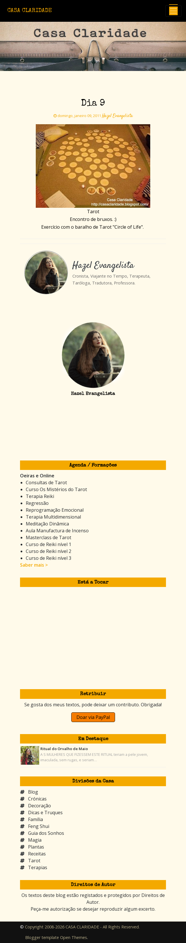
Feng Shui (38, 826)
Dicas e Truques (45, 812)
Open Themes (73, 937)
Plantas (36, 847)
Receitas (37, 854)
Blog (33, 792)
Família (35, 819)
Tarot (34, 860)
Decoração (39, 805)
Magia (34, 840)
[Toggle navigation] (173, 11)
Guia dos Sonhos (46, 833)
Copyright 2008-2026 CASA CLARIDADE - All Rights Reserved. (82, 927)
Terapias (37, 867)
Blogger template (42, 937)
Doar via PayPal (93, 717)
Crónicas (37, 799)
